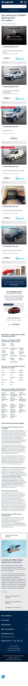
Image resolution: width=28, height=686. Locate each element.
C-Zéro (3, 374)
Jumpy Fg (21, 374)
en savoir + (4, 591)
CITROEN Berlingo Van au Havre (22, 411)
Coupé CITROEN (14, 361)
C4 (2, 384)
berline (8, 442)
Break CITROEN (13, 355)
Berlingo (3, 372)
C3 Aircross (4, 379)
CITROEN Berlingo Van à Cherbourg (13, 406)
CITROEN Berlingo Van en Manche (13, 399)
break (12, 442)
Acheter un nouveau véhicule (11, 536)
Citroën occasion (20, 475)
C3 (2, 377)
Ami (2, 370)
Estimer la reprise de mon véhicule (13, 602)
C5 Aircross (12, 377)
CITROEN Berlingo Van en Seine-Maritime (22, 399)
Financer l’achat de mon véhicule (12, 596)
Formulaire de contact (7, 636)
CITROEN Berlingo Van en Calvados (5, 394)
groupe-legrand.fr (19, 522)
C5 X (11, 379)
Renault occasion (5, 480)
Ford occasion (12, 475)
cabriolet (16, 442)
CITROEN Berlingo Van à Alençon (22, 406)
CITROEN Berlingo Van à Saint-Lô (13, 416)
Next (26, 315)
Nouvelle (21, 379)
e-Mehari (21, 370)
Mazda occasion (9, 476)
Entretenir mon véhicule (12, 607)
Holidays (21, 372)
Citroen (12, 382)
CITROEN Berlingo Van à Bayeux (4, 406)
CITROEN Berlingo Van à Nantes (4, 416)
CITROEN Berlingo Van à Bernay (4, 411)
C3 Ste (2, 382)
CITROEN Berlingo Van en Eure (5, 399)
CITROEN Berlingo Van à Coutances (13, 411)
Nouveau (21, 377)
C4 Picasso (12, 372)
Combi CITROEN (5, 348)
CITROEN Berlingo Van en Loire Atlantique (13, 394)
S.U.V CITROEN (22, 355)
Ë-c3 (11, 384)
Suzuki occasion (17, 476)
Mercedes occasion (15, 483)
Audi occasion (7, 483)
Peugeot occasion (14, 480)
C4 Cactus (12, 370)
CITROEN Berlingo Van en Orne (22, 394)
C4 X (11, 374)
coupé (19, 442)
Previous (2, 315)
